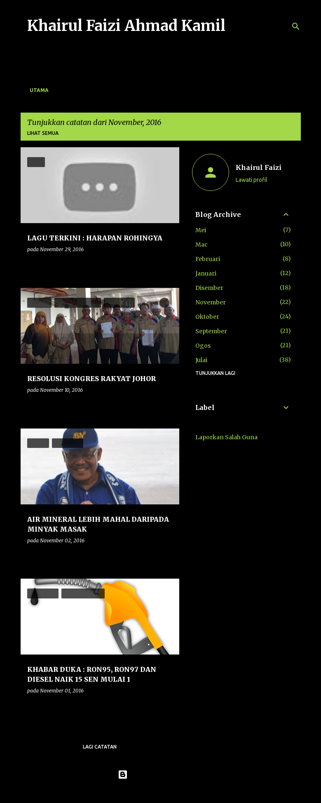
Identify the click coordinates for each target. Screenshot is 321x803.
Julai (201, 360)
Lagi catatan (100, 746)
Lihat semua (43, 133)
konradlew (177, 791)
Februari (207, 259)
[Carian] (296, 26)
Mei (200, 230)
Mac (201, 244)
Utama (39, 90)
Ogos (203, 345)
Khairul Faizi (258, 167)
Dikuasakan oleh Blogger (160, 774)
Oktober (207, 316)
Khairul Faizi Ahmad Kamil (126, 25)
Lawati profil (251, 180)
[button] (168, 266)
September (211, 331)
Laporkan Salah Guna (226, 437)
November (210, 302)
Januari (205, 273)
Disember (209, 288)
